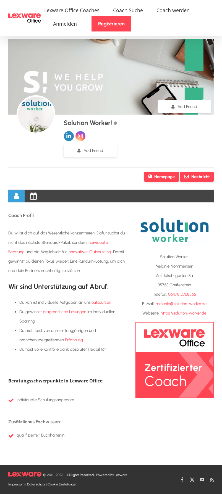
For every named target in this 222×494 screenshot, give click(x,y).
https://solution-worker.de (183, 313)
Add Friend (187, 106)
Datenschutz (36, 484)
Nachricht (200, 176)
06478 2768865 (182, 294)
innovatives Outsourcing (89, 251)
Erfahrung (74, 339)
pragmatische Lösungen (64, 311)
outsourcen (101, 302)
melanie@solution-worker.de (181, 303)
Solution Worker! (89, 123)
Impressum (16, 484)
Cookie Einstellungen (62, 484)
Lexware (121, 475)
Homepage (164, 176)
